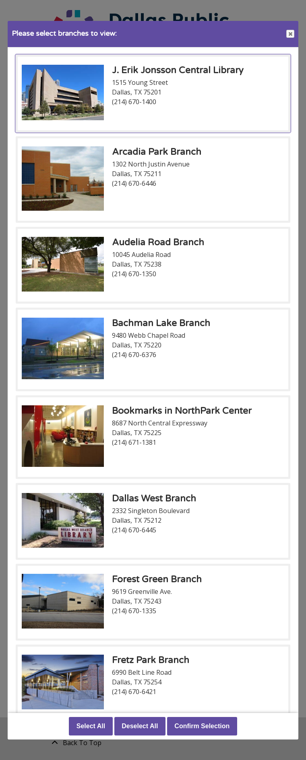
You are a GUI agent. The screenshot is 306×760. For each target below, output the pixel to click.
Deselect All (140, 726)
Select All (90, 726)
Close (290, 34)
